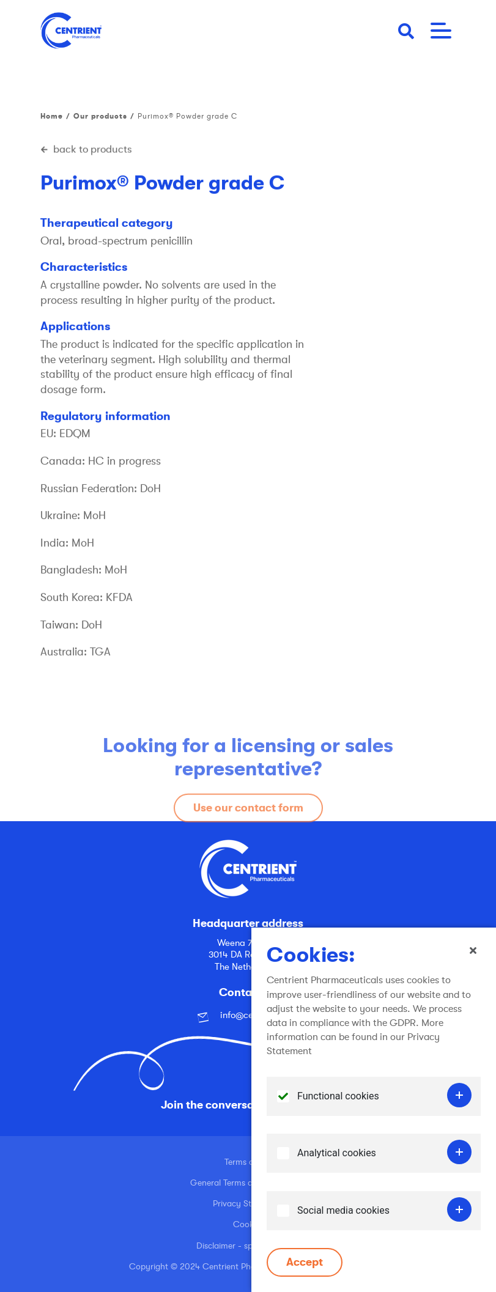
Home (51, 116)
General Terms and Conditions (248, 1182)
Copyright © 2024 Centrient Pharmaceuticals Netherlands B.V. (248, 1266)
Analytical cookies (336, 1153)
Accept (304, 1262)
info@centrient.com (248, 1015)
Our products (100, 116)
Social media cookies (343, 1210)
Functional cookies (338, 1096)
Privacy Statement (248, 1203)
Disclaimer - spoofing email (248, 1245)
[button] (406, 30)
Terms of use (248, 1162)
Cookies (248, 1224)
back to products (86, 149)
